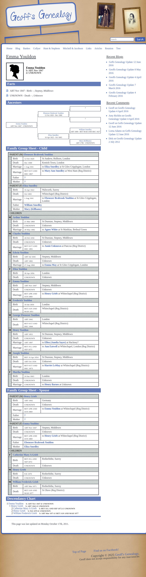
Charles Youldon (21, 233)
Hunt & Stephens (51, 48)
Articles (98, 48)
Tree (118, 48)
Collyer (36, 48)
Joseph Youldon (21, 353)
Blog (17, 48)
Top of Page (79, 551)
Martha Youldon (21, 372)
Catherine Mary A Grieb (25, 454)
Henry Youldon (20, 330)
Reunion (109, 48)
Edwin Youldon (21, 252)
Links (88, 48)
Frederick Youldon (22, 300)
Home (9, 48)
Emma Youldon (21, 281)
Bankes (26, 48)
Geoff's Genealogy (41, 15)
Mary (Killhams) (33, 209)
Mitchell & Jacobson (73, 48)
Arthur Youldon (21, 217)
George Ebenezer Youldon (26, 315)
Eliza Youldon (20, 269)
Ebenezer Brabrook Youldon (38, 154)
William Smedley (33, 205)
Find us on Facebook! (106, 550)
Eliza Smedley (30, 185)
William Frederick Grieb (25, 482)
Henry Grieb (30, 396)
